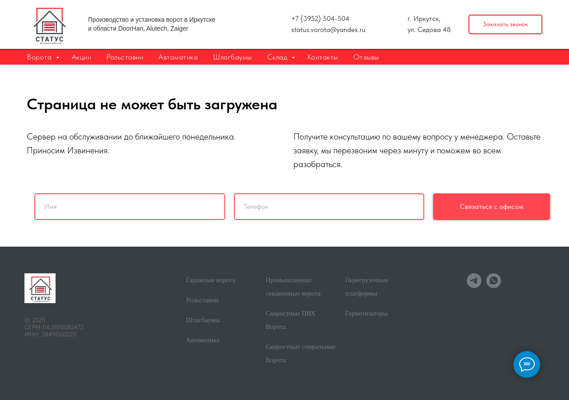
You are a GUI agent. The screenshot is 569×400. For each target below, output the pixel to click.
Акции (82, 56)
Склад (278, 56)
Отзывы (366, 56)
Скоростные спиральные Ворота (301, 353)
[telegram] (474, 285)
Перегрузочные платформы (367, 286)
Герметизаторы (366, 313)
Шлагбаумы (232, 56)
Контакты (322, 56)
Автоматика (178, 56)
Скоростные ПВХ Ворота (291, 320)
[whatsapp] (493, 285)
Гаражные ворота (211, 280)
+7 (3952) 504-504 (320, 18)
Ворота (40, 56)
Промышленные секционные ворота (293, 286)
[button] (505, 25)
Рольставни (124, 56)
